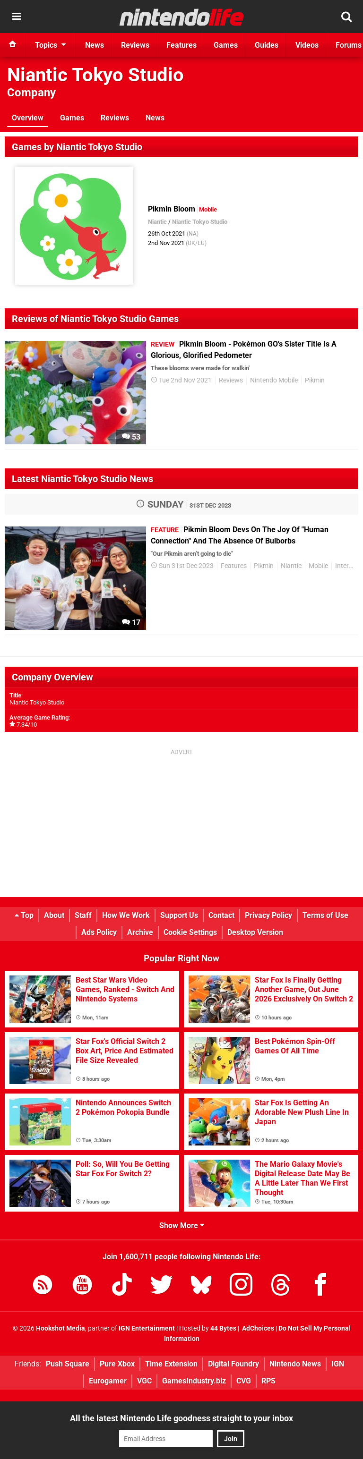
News (155, 117)
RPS (268, 1380)
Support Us (179, 915)
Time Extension (171, 1363)
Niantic (157, 221)
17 (131, 622)
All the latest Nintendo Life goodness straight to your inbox (181, 1418)
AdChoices (257, 1328)
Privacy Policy (268, 915)
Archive (140, 932)
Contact (221, 915)
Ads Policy (99, 932)
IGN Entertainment (147, 1328)
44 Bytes (223, 1328)
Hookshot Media (60, 1328)
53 (131, 437)
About (54, 915)
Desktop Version (255, 932)
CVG (243, 1380)
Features (234, 566)
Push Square (67, 1363)
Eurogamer (108, 1380)
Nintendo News (295, 1363)
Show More (181, 1225)
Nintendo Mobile (274, 380)
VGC (144, 1380)
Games (72, 117)
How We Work (126, 915)
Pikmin (315, 380)
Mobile (318, 566)
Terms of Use (325, 915)
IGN (337, 1363)
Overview (27, 117)
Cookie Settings (190, 932)
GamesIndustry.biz (194, 1380)
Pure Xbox (117, 1363)
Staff (83, 915)
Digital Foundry (233, 1363)
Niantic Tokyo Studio (95, 75)
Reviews (115, 117)
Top (24, 915)
